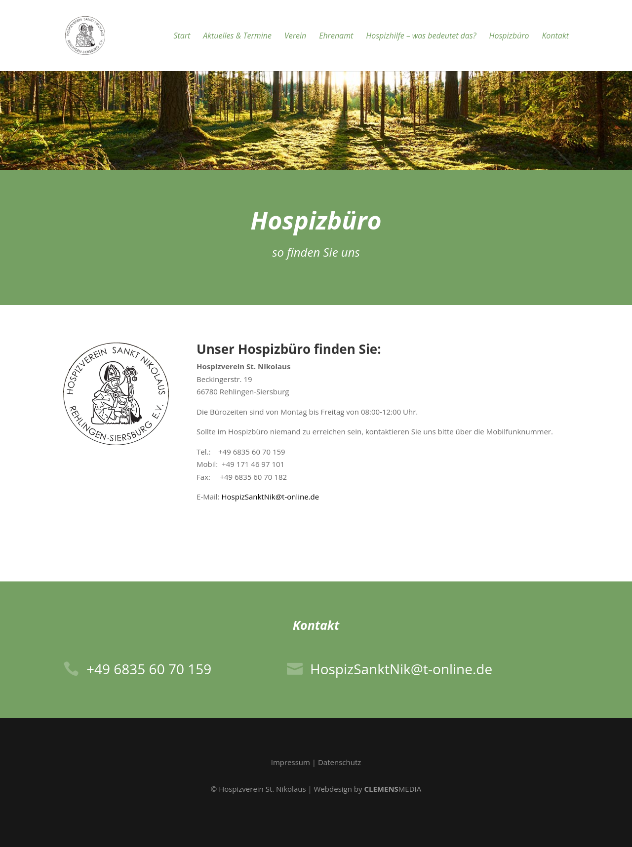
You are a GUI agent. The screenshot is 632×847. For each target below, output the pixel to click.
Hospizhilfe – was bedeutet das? (421, 36)
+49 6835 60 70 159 (148, 668)
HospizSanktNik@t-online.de (270, 496)
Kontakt (555, 36)
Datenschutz (339, 762)
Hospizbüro (509, 36)
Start (181, 36)
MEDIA (392, 789)
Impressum (290, 762)
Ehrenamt (336, 36)
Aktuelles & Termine (237, 36)
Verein (295, 36)
